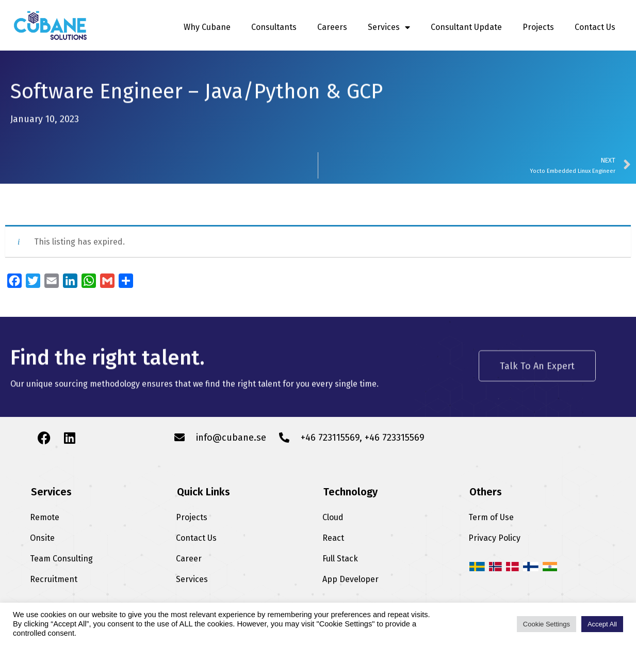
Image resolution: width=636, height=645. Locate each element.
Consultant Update (466, 27)
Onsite (42, 538)
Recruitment (53, 579)
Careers (332, 27)
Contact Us (595, 27)
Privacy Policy (494, 538)
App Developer (350, 579)
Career (189, 558)
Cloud (333, 517)
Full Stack (340, 558)
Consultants (274, 27)
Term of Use (491, 517)
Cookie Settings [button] (546, 624)
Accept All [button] (602, 624)
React (333, 538)
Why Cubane (207, 27)
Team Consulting (61, 558)
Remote (44, 517)
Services (389, 27)
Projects (538, 27)
